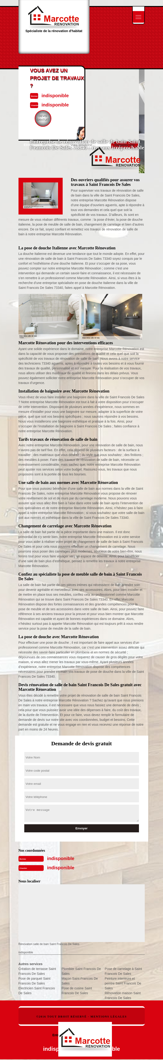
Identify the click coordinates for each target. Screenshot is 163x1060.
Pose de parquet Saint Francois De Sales (34, 981)
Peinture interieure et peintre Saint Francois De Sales (123, 983)
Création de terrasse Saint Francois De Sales (37, 971)
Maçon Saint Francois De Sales (80, 981)
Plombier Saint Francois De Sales (81, 971)
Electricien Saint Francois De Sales (36, 990)
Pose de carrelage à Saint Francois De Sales (123, 971)
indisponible (60, 858)
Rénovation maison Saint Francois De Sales (123, 995)
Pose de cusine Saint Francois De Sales (77, 990)
